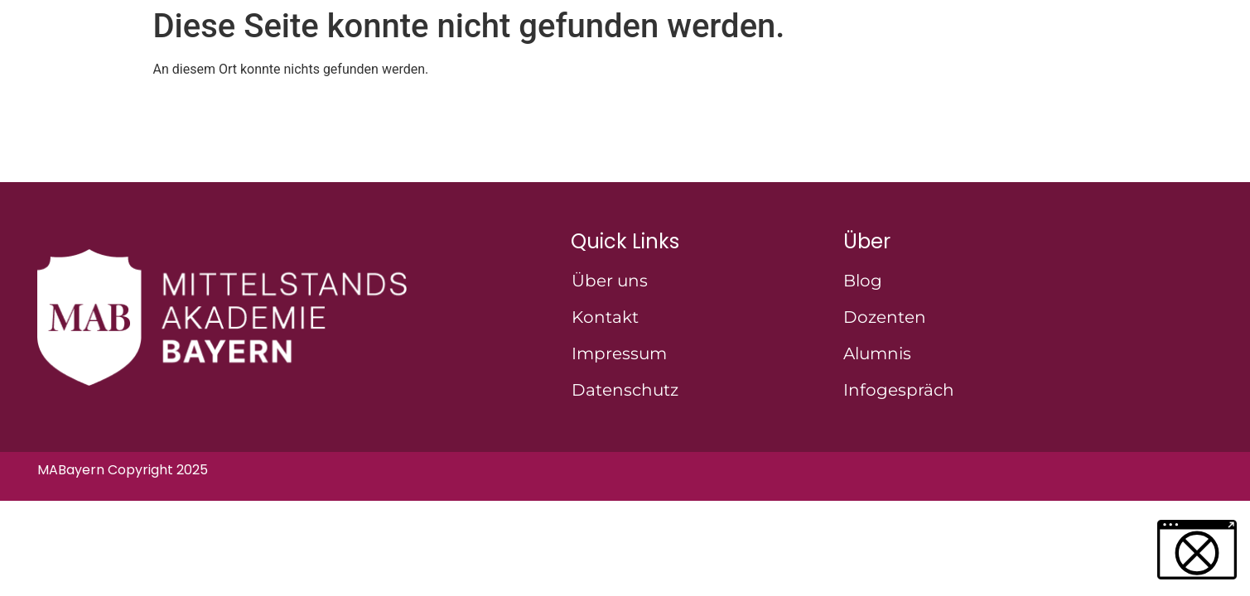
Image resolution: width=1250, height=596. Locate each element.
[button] (1197, 549)
